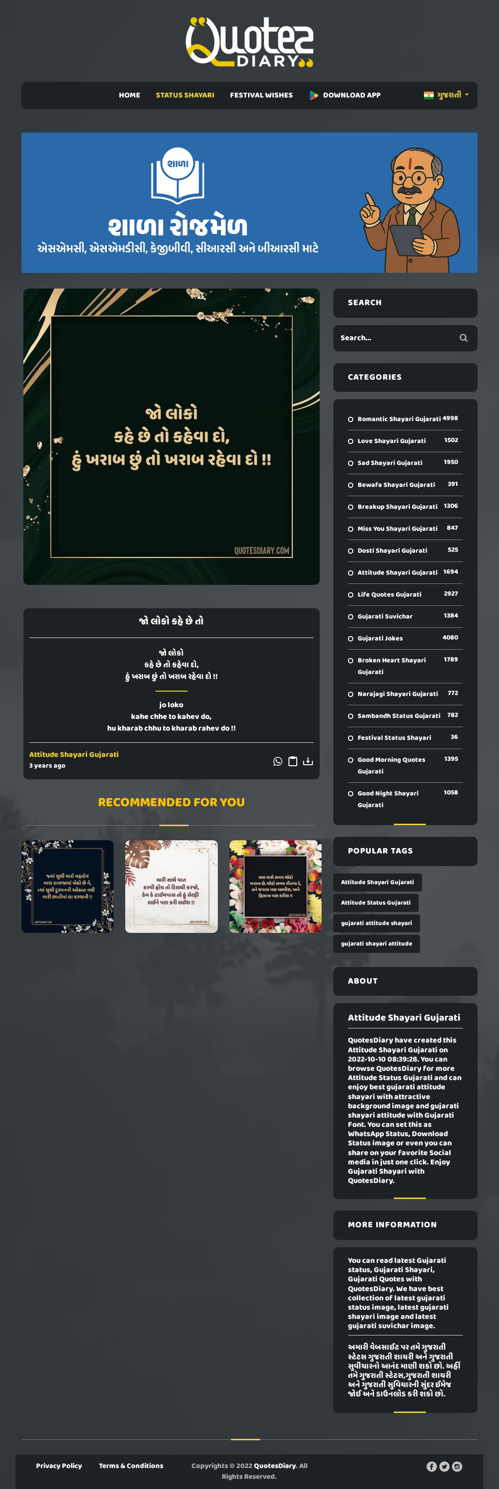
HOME (129, 95)
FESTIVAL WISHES (261, 95)
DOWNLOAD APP (344, 95)
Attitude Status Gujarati (376, 903)
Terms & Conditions (131, 1466)
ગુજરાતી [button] (443, 95)
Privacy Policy (59, 1466)
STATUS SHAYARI (185, 95)
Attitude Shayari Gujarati (74, 755)
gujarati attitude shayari (376, 923)
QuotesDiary (275, 1466)
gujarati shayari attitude (376, 944)
